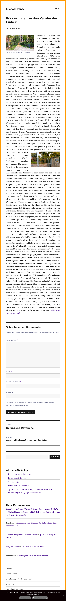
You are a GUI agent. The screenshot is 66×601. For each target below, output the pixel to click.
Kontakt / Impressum (15, 589)
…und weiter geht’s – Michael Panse (21, 535)
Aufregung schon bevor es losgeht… (34, 556)
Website (9, 392)
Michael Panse (15, 9)
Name (9, 372)
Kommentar (12, 340)
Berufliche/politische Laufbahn (19, 579)
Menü (56, 9)
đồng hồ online (12, 547)
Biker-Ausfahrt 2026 (17, 478)
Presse (9, 569)
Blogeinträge (11, 574)
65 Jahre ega (13, 482)
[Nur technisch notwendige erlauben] (63, 595)
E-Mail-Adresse (13, 382)
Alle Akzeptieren (25, 598)
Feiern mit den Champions (19, 486)
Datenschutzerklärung (40, 598)
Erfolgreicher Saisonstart (33, 547)
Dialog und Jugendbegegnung (20, 474)
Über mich (10, 584)
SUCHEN (55, 457)
